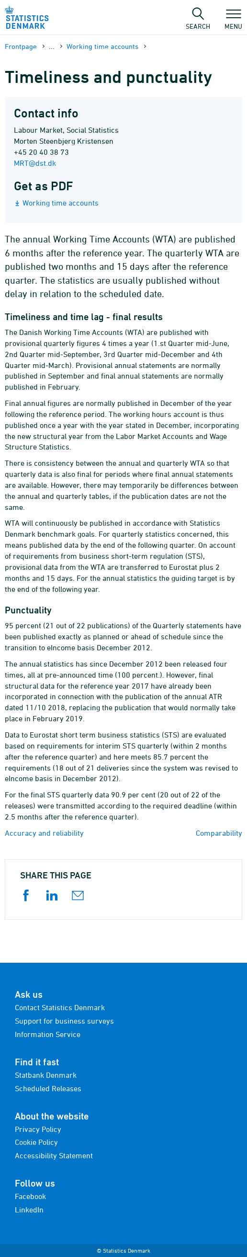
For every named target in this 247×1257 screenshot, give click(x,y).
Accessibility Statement (54, 1155)
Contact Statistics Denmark (60, 1007)
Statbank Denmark (46, 1075)
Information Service (47, 1034)
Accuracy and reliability (44, 833)
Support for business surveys (64, 1020)
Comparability (219, 833)
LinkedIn (29, 1209)
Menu (233, 21)
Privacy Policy (38, 1129)
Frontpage (21, 46)
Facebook (30, 1196)
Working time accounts (102, 46)
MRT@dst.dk (35, 163)
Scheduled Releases (48, 1088)
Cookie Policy (36, 1142)
